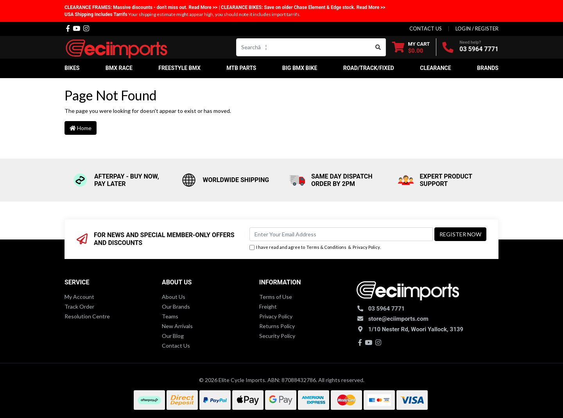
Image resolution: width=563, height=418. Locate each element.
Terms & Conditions (326, 247)
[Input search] (303, 47)
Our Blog (173, 335)
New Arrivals (177, 326)
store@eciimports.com (398, 318)
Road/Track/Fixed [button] (368, 68)
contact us (425, 28)
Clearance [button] (435, 68)
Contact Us (176, 345)
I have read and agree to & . (315, 247)
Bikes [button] (72, 68)
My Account (79, 296)
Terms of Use (275, 296)
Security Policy (277, 335)
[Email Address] (341, 234)
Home (80, 128)
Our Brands (176, 306)
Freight (268, 306)
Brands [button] (487, 68)
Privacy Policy (366, 247)
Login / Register (476, 28)
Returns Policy (277, 326)
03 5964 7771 (478, 49)
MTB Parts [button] (241, 68)
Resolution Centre (87, 316)
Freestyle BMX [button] (179, 68)
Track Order (79, 306)
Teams (170, 316)
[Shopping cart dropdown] (411, 47)
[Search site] (378, 47)
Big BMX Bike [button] (299, 68)
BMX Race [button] (119, 68)
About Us (173, 296)
